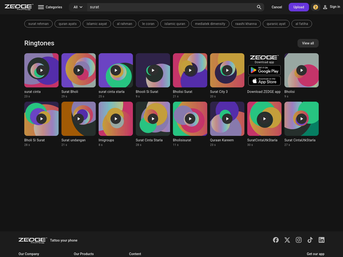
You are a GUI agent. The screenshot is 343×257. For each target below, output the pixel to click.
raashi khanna (246, 24)
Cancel (277, 7)
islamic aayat (97, 24)
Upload (298, 7)
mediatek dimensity (210, 24)
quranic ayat (276, 24)
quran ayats (67, 24)
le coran (148, 24)
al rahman (124, 24)
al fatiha (302, 24)
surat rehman (38, 24)
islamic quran (174, 24)
